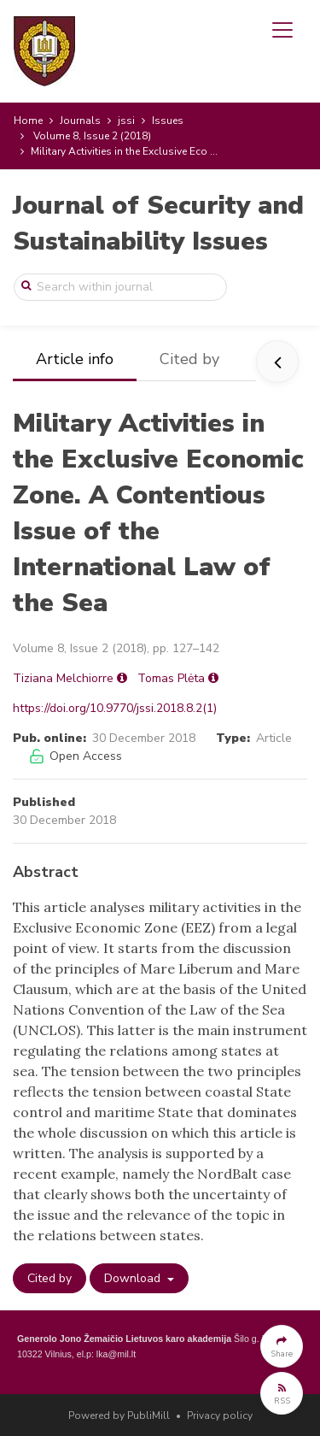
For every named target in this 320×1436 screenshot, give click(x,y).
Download (134, 1278)
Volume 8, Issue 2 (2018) (92, 136)
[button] (281, 1346)
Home (28, 120)
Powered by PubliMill (119, 1415)
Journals (80, 120)
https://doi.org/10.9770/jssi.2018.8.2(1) (115, 708)
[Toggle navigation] (282, 30)
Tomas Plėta (171, 678)
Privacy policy (220, 1415)
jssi (126, 120)
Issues (167, 120)
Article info (74, 359)
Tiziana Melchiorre (63, 678)
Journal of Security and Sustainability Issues (158, 223)
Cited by (189, 359)
